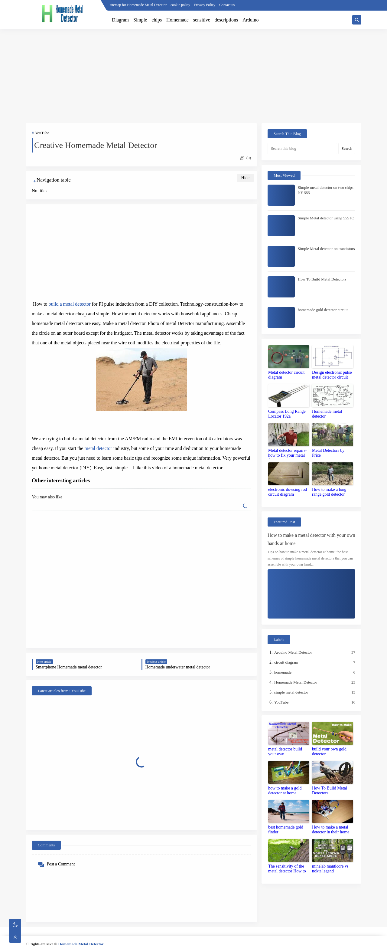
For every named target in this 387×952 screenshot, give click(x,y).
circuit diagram (286, 662)
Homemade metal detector (327, 414)
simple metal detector (291, 692)
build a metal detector (70, 304)
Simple (140, 19)
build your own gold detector (329, 751)
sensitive (201, 19)
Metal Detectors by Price (328, 453)
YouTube (42, 132)
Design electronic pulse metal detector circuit (332, 374)
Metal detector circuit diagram (286, 374)
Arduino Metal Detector (293, 652)
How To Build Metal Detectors (322, 279)
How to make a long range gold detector (329, 492)
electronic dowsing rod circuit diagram (287, 492)
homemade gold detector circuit (323, 309)
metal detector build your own (285, 751)
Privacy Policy (204, 5)
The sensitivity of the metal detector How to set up (287, 869)
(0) (245, 158)
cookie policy (180, 5)
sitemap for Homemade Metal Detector (138, 5)
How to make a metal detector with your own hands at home (311, 539)
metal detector (98, 448)
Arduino (250, 19)
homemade (283, 672)
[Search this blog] (302, 148)
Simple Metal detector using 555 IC (326, 218)
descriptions (226, 19)
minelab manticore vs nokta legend (330, 868)
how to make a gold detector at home (284, 790)
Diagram (120, 19)
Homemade (177, 19)
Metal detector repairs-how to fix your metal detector (287, 453)
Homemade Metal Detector (296, 682)
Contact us (227, 5)
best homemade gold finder (285, 829)
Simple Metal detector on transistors (326, 248)
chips (156, 19)
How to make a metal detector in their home (330, 829)
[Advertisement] (193, 76)
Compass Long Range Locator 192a (287, 414)
